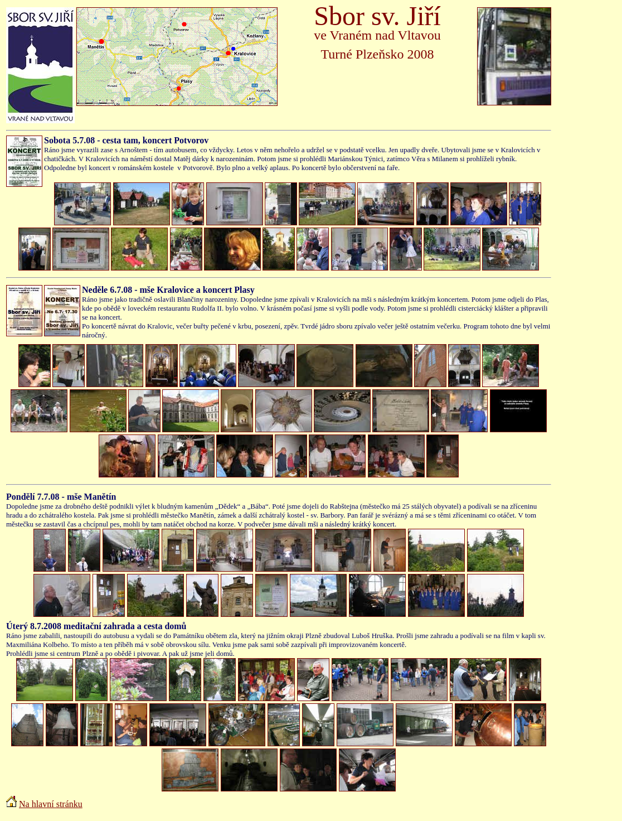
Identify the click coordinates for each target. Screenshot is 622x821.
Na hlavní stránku (50, 804)
